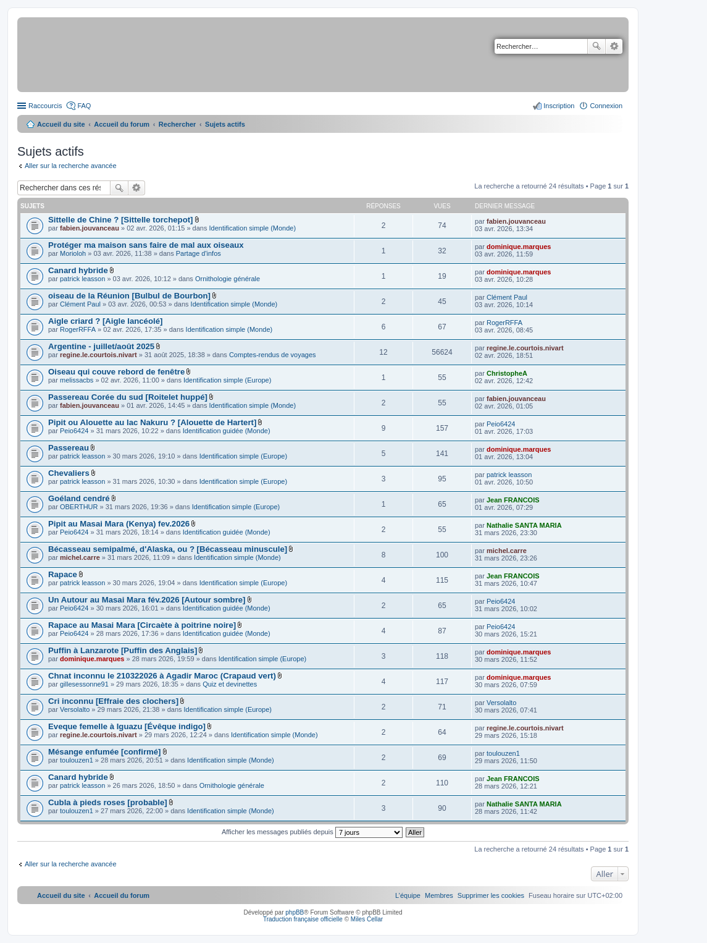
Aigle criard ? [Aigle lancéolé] (105, 321)
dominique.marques (519, 246)
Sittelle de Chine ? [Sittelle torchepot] (120, 219)
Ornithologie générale (227, 278)
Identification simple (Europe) (227, 380)
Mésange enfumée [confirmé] (104, 751)
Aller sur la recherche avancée (71, 165)
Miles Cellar (367, 919)
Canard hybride (78, 270)
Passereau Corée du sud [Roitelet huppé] (127, 397)
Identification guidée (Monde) (226, 430)
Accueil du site (61, 124)
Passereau (68, 447)
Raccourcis (45, 105)
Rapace (62, 574)
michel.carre (80, 557)
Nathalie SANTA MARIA (524, 525)
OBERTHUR (79, 506)
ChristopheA (507, 373)
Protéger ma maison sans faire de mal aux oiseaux (146, 245)
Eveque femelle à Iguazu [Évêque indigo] (127, 726)
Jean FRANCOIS (513, 500)
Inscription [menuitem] (558, 105)
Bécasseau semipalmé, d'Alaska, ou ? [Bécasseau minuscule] (167, 549)
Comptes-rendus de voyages (272, 354)
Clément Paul (80, 304)
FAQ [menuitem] (84, 105)
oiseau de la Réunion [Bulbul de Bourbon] (129, 295)
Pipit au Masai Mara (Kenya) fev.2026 (119, 523)
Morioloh (73, 253)
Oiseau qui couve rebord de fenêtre (116, 371)
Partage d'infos (198, 253)
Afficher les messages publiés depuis (312, 831)
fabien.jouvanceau (89, 228)
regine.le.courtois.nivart (98, 354)
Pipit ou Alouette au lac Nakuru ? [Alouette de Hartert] (152, 422)
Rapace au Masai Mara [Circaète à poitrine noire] (142, 625)
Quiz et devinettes (230, 684)
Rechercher (596, 46)
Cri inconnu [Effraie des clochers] (113, 701)
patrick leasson (82, 278)
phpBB (294, 912)
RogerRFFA (78, 329)
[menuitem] (491, 895)
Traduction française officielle (303, 919)
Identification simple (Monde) (252, 228)
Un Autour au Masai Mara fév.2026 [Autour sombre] (147, 599)
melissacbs (76, 380)
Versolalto (75, 709)
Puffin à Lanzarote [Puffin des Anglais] (122, 650)
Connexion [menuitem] (606, 105)
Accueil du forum (121, 124)
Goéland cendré (79, 498)
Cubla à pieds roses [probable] (107, 802)
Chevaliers (69, 473)
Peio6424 (74, 430)
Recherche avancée (614, 46)
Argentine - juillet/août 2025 (101, 346)
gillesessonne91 (84, 684)
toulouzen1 (76, 760)
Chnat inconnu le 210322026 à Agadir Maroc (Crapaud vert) (162, 675)
